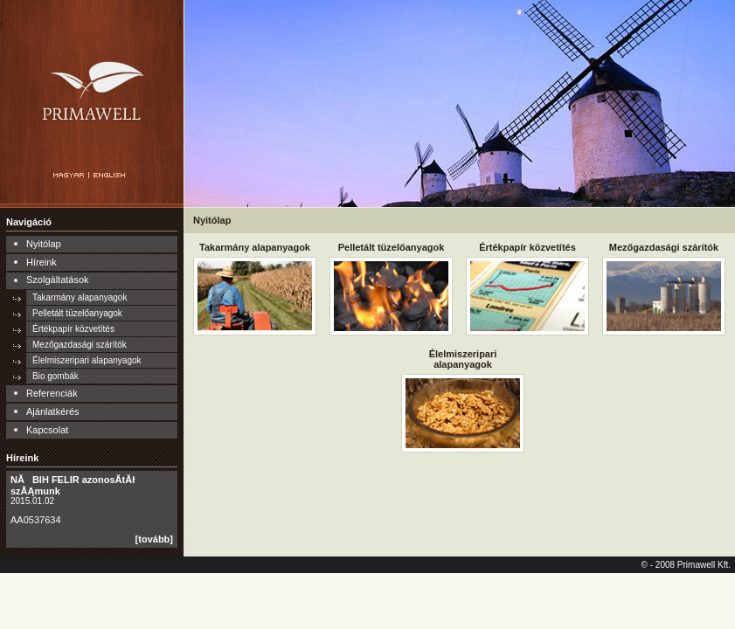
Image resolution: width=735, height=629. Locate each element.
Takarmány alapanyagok (79, 297)
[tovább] (154, 539)
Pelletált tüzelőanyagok (77, 313)
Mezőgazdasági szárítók (79, 344)
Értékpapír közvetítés (73, 329)
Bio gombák (55, 376)
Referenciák (52, 393)
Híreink (41, 262)
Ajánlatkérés (53, 411)
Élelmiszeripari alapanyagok (87, 360)
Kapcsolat (47, 430)
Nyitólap (43, 243)
